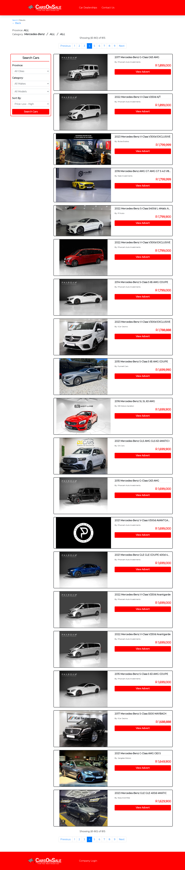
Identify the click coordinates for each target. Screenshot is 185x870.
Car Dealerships (88, 7)
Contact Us (108, 7)
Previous (65, 45)
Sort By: (16, 98)
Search (15, 20)
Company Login (88, 860)
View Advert (143, 71)
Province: (17, 65)
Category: (17, 78)
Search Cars (30, 58)
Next (122, 45)
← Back (16, 23)
